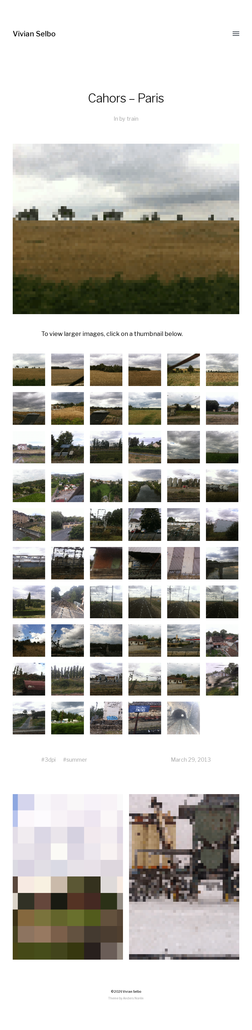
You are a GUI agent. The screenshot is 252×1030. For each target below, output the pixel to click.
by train (128, 119)
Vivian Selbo (34, 33)
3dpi (50, 760)
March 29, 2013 (191, 760)
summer (76, 760)
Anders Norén (133, 998)
